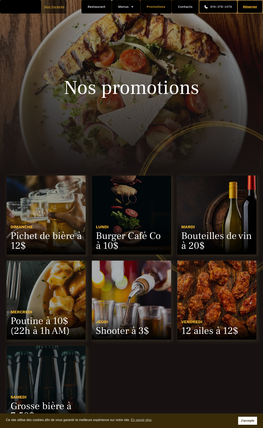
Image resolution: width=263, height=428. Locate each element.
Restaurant (96, 7)
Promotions (156, 7)
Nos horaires (54, 7)
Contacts (185, 7)
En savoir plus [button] (141, 420)
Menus (126, 6)
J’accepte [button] (247, 420)
